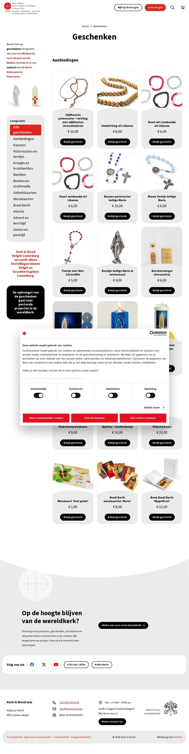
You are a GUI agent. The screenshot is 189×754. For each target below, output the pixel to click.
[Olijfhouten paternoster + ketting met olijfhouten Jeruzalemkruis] (73, 112)
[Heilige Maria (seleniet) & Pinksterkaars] (26, 95)
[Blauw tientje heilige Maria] (162, 193)
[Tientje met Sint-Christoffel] (73, 268)
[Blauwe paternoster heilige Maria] (117, 193)
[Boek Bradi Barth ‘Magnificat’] (162, 501)
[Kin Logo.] (23, 8)
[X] (44, 664)
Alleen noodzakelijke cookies (46, 418)
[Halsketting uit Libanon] (117, 112)
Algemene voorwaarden (37, 737)
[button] (172, 7)
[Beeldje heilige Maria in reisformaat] (117, 268)
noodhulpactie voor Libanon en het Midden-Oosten (21, 58)
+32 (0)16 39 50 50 (69, 702)
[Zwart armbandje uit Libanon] (73, 193)
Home (85, 26)
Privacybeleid (14, 737)
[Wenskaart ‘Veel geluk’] (73, 501)
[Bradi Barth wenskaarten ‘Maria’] (117, 501)
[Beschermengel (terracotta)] (162, 268)
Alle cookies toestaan (143, 418)
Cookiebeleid (61, 737)
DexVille (177, 737)
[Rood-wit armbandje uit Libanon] (162, 112)
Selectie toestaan (94, 418)
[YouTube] (56, 664)
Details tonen (152, 407)
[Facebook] (32, 664)
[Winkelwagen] (182, 7)
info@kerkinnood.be (70, 709)
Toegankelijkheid (80, 737)
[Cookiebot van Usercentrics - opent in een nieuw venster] (152, 333)
